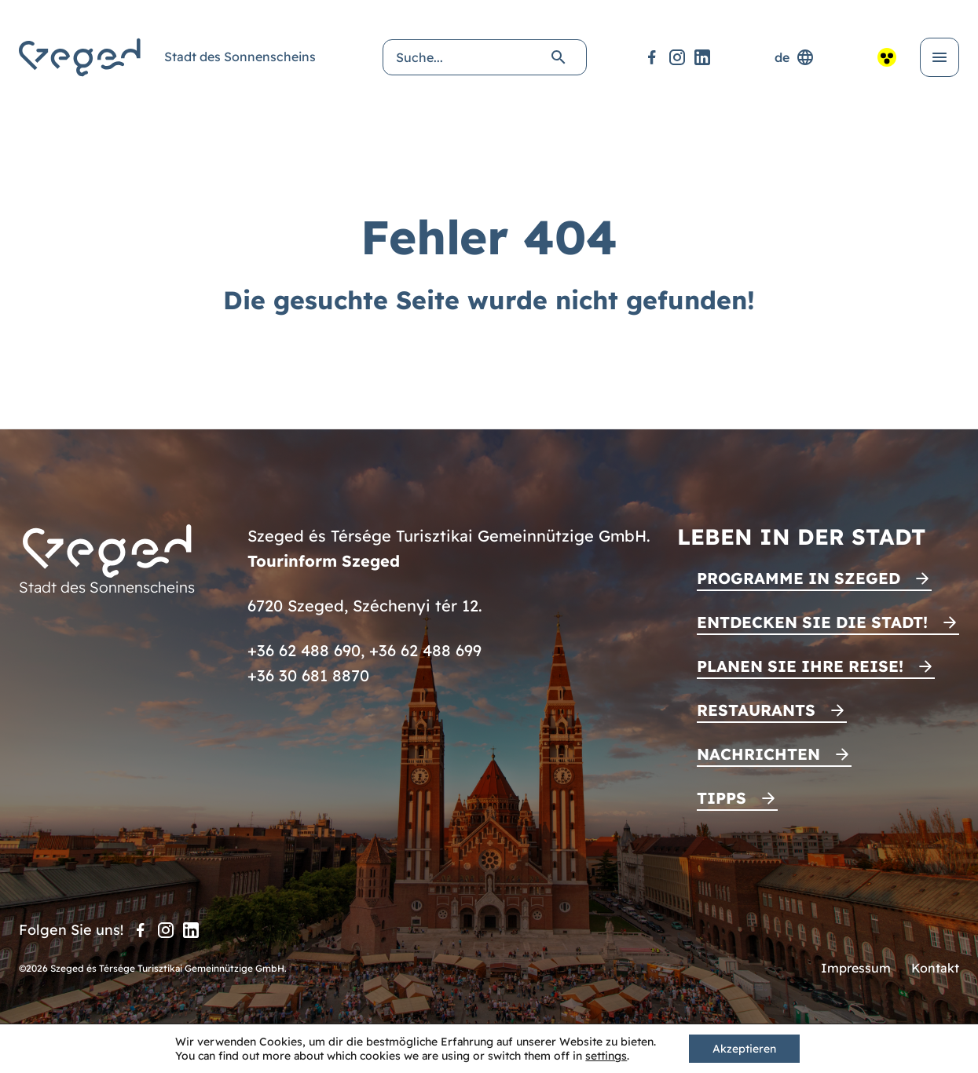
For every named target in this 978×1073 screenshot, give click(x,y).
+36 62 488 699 (425, 650)
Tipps (721, 798)
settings (606, 1056)
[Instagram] (677, 57)
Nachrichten (758, 754)
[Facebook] (652, 57)
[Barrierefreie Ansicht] (886, 57)
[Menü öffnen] (939, 57)
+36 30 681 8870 (308, 675)
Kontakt (935, 968)
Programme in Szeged (798, 578)
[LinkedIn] (702, 57)
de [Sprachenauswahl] (795, 57)
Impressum (856, 968)
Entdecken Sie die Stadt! (812, 622)
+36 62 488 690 (304, 650)
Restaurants (756, 710)
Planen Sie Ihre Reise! (800, 666)
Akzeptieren (744, 1049)
